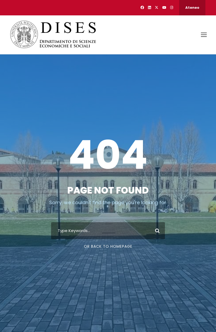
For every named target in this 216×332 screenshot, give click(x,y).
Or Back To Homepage (108, 246)
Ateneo (192, 7)
